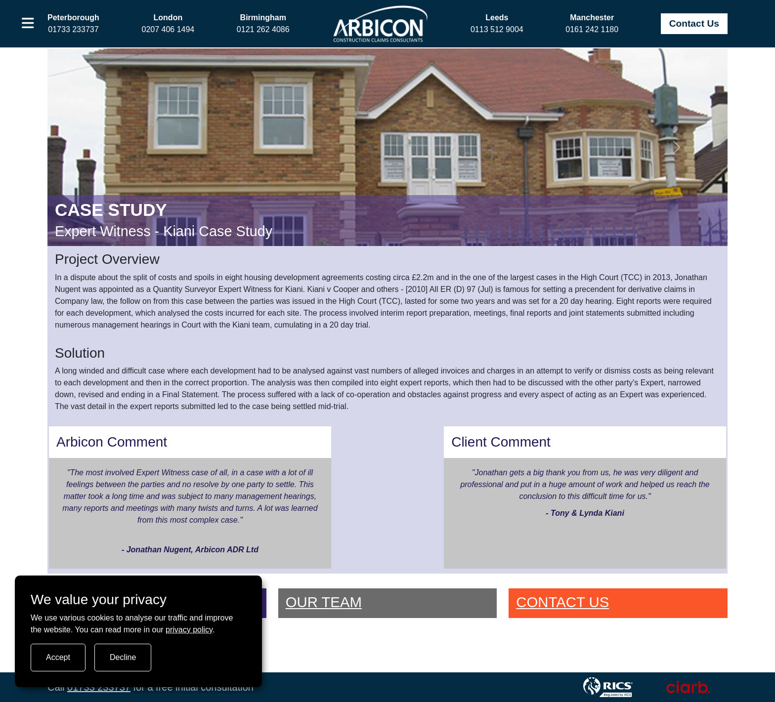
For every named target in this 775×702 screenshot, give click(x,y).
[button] (28, 23)
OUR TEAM (324, 602)
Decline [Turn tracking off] (123, 657)
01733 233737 (98, 687)
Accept (58, 657)
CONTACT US (562, 602)
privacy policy (189, 629)
